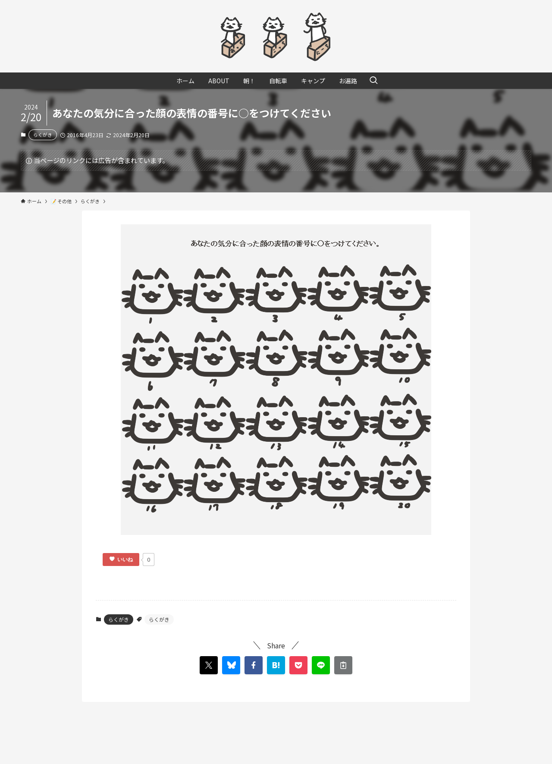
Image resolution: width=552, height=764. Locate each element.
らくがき (42, 134)
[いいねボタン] (121, 559)
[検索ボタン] (373, 80)
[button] (254, 665)
